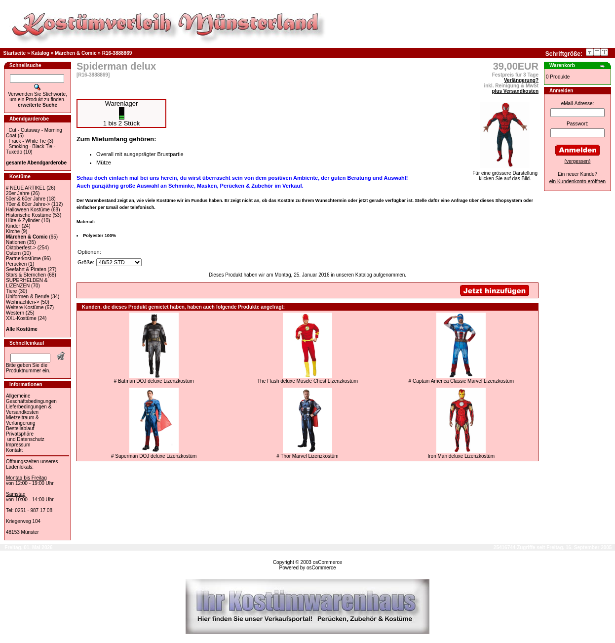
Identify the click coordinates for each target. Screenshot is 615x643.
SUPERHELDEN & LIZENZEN (26, 283)
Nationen (16, 242)
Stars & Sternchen (26, 275)
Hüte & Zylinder (23, 220)
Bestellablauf (20, 428)
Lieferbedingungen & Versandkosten (28, 409)
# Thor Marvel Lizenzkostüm (307, 456)
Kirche (13, 231)
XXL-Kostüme (21, 318)
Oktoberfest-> (21, 247)
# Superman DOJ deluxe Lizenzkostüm (153, 456)
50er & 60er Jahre (25, 198)
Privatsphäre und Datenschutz (25, 436)
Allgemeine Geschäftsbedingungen (31, 398)
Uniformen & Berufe (27, 296)
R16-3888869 (117, 53)
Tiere (11, 291)
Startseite (14, 53)
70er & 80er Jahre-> (28, 204)
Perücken (16, 264)
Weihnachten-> (22, 302)
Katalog (40, 53)
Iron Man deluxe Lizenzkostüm (461, 456)
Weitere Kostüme (25, 307)
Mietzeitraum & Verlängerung (22, 420)
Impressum (18, 444)
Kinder (13, 226)
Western (15, 313)
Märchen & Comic (75, 53)
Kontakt (14, 450)
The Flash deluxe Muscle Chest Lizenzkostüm (307, 381)
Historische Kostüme (28, 215)
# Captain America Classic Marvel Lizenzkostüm (461, 381)
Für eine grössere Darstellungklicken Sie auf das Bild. (505, 173)
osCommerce (327, 562)
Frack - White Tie (27, 141)
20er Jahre (18, 193)
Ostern (13, 253)
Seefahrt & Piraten (26, 269)
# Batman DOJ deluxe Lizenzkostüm (154, 381)
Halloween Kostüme (28, 209)
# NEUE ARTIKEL (25, 188)
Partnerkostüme (23, 258)
